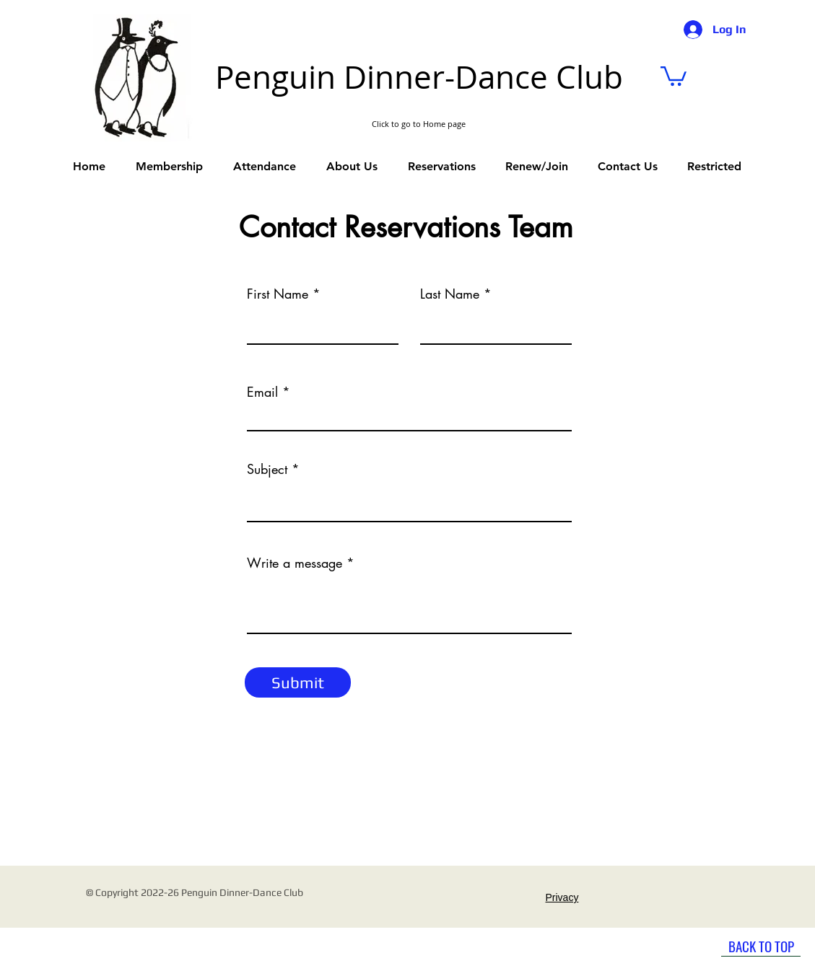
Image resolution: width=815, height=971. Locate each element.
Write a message (294, 562)
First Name (277, 293)
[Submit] (298, 682)
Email (262, 391)
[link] (674, 75)
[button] (442, 167)
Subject (267, 468)
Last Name (449, 293)
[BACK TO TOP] (761, 946)
